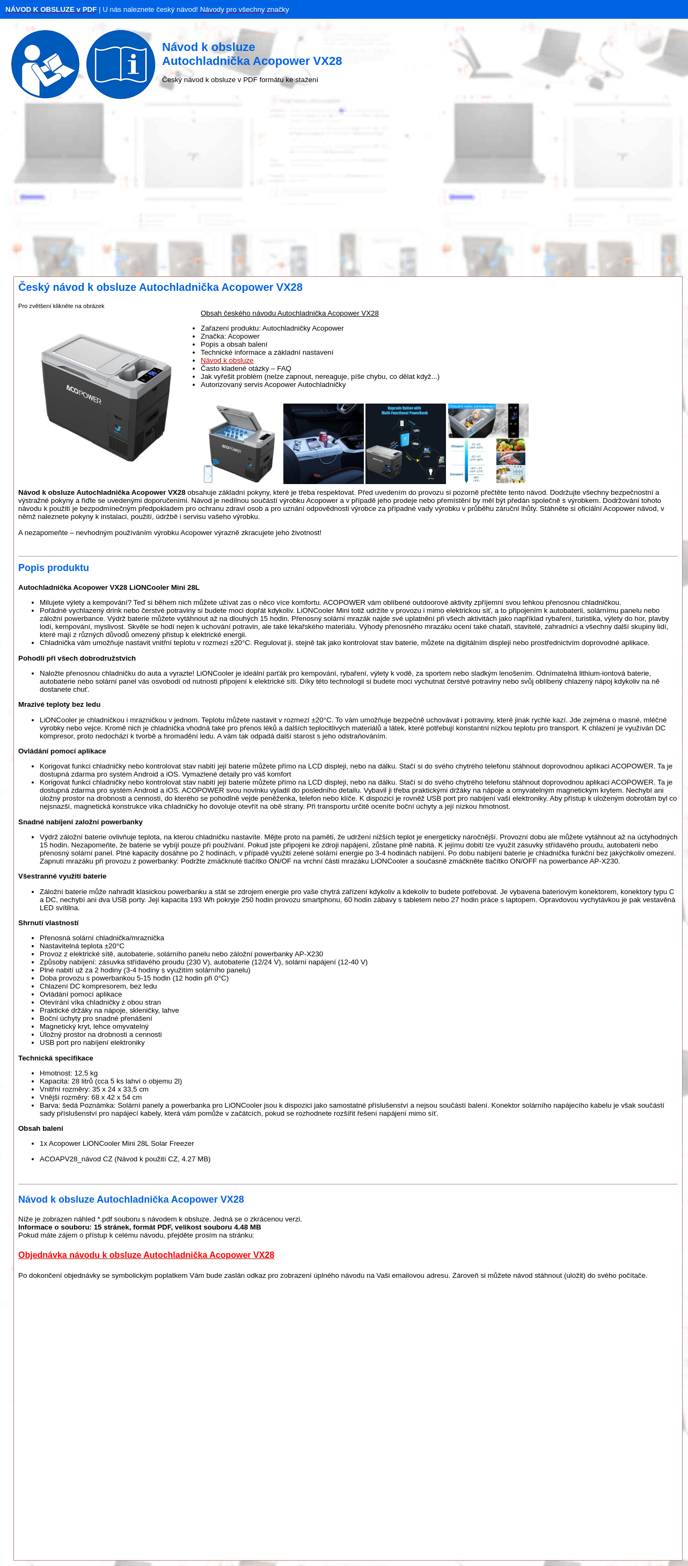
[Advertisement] (344, 190)
